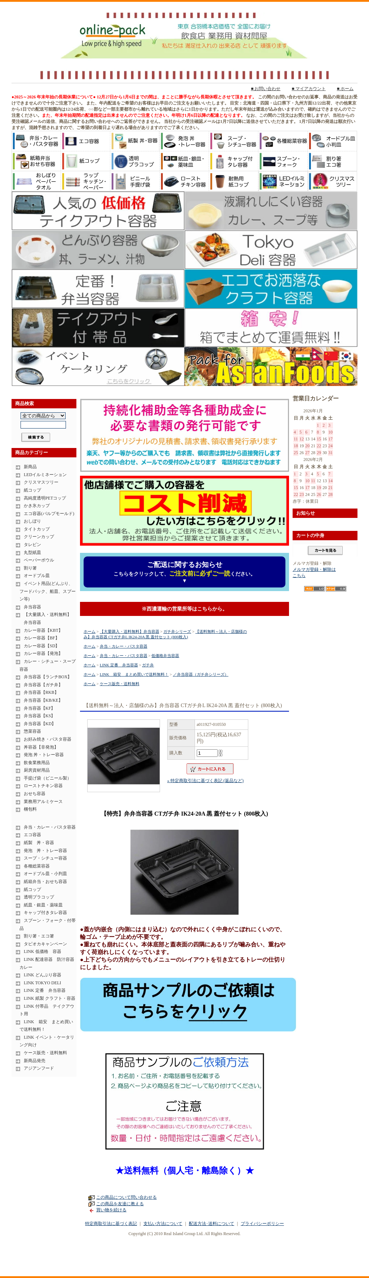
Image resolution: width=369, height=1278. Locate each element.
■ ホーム (345, 88)
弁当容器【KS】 (39, 715)
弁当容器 (32, 606)
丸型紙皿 (32, 552)
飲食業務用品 (37, 762)
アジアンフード (39, 1068)
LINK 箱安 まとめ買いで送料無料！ (46, 1025)
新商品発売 (34, 1060)
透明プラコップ (39, 897)
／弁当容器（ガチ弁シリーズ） (200, 674)
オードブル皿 (37, 575)
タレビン (32, 544)
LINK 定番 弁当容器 (45, 990)
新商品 (30, 466)
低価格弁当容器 (165, 655)
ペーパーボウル (39, 560)
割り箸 (30, 568)
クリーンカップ (39, 536)
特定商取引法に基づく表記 (111, 1223)
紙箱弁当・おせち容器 (45, 881)
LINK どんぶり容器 (42, 974)
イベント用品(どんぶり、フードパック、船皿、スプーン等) (47, 591)
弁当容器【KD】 (40, 723)
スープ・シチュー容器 (45, 858)
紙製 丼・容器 (39, 842)
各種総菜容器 (37, 866)
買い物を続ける (111, 1209)
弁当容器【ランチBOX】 (48, 676)
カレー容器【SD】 (41, 645)
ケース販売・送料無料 (45, 1052)
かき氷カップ (37, 505)
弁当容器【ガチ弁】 (43, 684)
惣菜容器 (32, 731)
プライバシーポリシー (262, 1223)
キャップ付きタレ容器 (45, 912)
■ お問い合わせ (265, 88)
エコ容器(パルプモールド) (49, 513)
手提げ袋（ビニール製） (47, 778)
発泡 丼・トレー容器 (44, 754)
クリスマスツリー (41, 482)
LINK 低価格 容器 (42, 951)
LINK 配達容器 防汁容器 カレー (47, 963)
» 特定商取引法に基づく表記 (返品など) (205, 780)
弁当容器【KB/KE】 (43, 700)
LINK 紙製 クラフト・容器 (49, 998)
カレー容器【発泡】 (43, 653)
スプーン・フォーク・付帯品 (47, 924)
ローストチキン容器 (43, 785)
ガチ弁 (148, 665)
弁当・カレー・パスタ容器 (50, 827)
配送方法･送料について (211, 1223)
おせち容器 (34, 793)
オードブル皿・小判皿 (45, 873)
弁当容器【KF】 (39, 708)
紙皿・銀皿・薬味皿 (43, 905)
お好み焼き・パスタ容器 (47, 739)
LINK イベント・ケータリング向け (46, 1041)
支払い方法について (162, 1223)
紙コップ (32, 490)
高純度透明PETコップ (45, 498)
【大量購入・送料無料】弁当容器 (129, 631)
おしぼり (32, 521)
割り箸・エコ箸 (39, 935)
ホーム (89, 631)
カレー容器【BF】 (41, 637)
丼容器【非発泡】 (41, 747)
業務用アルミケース (43, 801)
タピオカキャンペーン (45, 943)
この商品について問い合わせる (126, 1197)
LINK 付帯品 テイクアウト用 (46, 1010)
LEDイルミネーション (45, 474)
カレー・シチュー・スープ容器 (47, 665)
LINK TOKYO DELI (42, 982)
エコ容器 (32, 834)
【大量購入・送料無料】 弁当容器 (45, 618)
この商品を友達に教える (120, 1203)
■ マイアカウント (309, 88)
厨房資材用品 (37, 770)
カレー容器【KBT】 (43, 630)
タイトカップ (37, 529)
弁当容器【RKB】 (41, 692)
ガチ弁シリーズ (177, 631)
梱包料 (30, 809)
